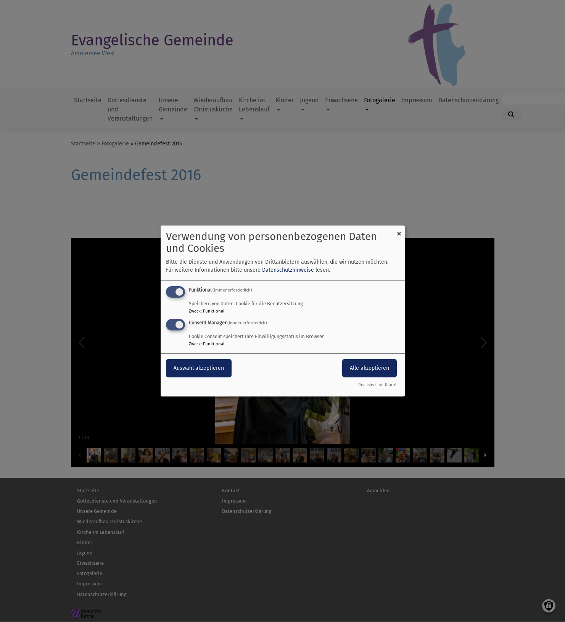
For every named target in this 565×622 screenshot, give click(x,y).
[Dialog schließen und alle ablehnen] (399, 230)
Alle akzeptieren (369, 368)
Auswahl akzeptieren (199, 368)
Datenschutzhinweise (288, 270)
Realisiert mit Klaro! (377, 384)
